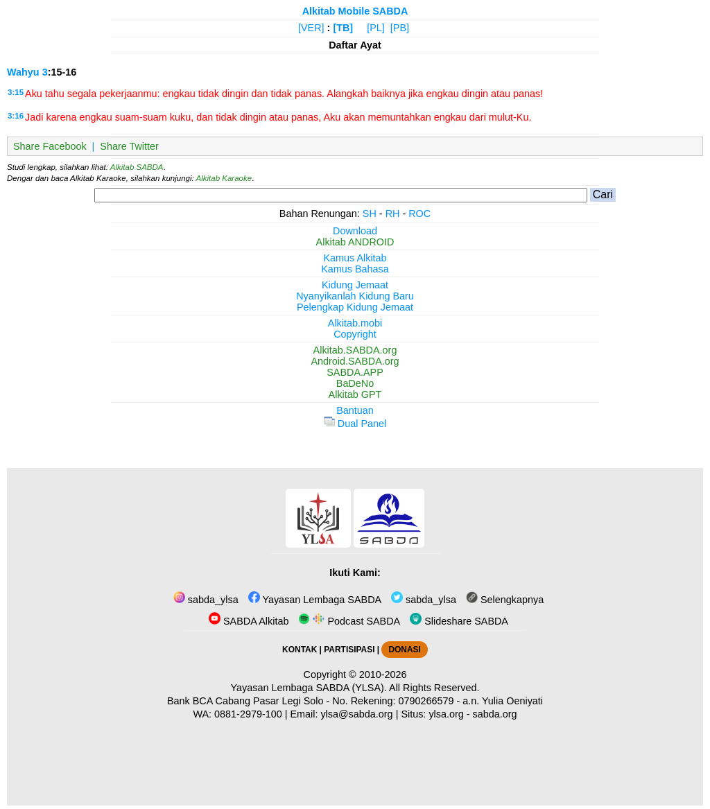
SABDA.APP (355, 372)
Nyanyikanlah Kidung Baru (355, 296)
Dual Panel (355, 423)
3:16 (16, 116)
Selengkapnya (505, 599)
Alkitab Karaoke (224, 178)
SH (369, 213)
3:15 (16, 92)
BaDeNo (355, 383)
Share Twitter (129, 146)
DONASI (404, 649)
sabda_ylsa (206, 599)
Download (355, 230)
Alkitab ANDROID (355, 241)
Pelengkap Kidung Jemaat (355, 307)
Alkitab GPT (355, 394)
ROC (419, 213)
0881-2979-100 (248, 714)
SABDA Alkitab (248, 621)
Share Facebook (50, 146)
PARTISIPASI (349, 649)
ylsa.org (445, 714)
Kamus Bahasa (355, 269)
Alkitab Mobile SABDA (355, 11)
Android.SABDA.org (355, 361)
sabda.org (495, 714)
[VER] (311, 27)
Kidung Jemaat (355, 284)
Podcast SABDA (349, 621)
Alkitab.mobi (355, 323)
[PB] (399, 27)
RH (393, 213)
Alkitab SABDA (137, 167)
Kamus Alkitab (354, 257)
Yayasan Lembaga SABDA (314, 599)
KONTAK (299, 649)
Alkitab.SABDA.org (355, 350)
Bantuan (355, 410)
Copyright (355, 334)
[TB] (343, 27)
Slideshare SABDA (459, 621)
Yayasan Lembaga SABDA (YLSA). (309, 687)
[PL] (376, 27)
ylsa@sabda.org (356, 714)
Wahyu (23, 72)
